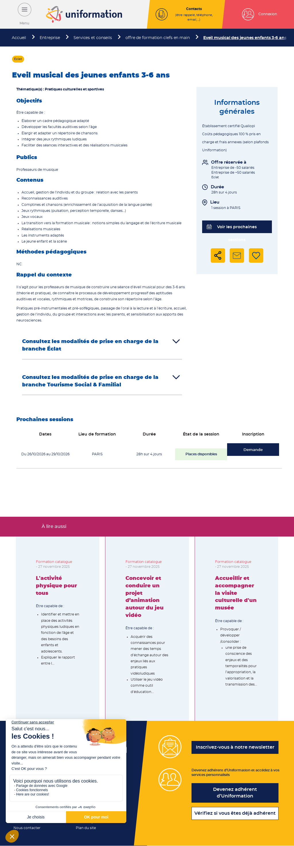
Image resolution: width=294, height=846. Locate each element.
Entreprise (50, 38)
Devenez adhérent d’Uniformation (235, 792)
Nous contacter (26, 828)
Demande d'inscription (253, 452)
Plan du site (86, 828)
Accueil (19, 38)
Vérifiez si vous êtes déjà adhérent (235, 813)
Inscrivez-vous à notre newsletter (235, 747)
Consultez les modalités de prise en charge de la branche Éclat (90, 345)
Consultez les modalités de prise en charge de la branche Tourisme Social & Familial (90, 381)
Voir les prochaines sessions (232, 228)
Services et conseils (93, 38)
